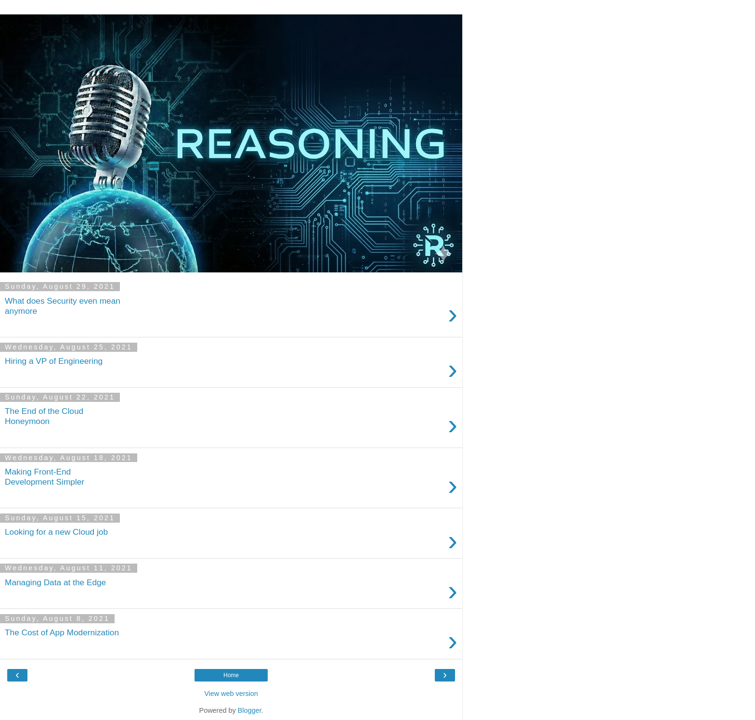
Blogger (249, 710)
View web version (231, 693)
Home (231, 675)
